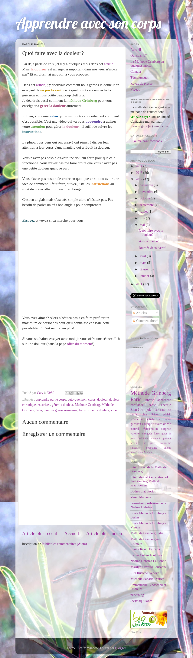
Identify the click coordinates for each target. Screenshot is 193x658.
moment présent (161, 438)
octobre (145, 198)
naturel (134, 429)
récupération (150, 429)
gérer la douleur (62, 405)
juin (143, 218)
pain (47, 410)
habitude (143, 438)
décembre (147, 185)
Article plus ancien (104, 533)
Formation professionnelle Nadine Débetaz (148, 505)
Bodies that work (142, 491)
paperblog (137, 595)
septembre (147, 205)
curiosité (160, 409)
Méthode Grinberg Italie (146, 533)
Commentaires (144, 321)
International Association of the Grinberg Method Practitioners (149, 481)
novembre (147, 192)
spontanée (151, 447)
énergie (166, 405)
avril (143, 256)
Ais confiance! (149, 241)
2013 (139, 173)
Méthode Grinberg (87, 405)
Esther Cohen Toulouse (146, 555)
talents (167, 447)
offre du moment (79, 344)
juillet (144, 211)
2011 (139, 284)
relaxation (136, 419)
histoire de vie (162, 424)
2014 (139, 166)
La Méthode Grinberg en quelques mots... (147, 64)
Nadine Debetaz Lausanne (148, 561)
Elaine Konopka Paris (145, 549)
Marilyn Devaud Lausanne (148, 567)
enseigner (147, 433)
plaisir (167, 414)
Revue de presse (141, 83)
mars (143, 263)
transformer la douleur (94, 410)
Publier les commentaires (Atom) (64, 544)
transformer (136, 452)
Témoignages (139, 77)
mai (143, 225)
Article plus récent (39, 533)
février (144, 269)
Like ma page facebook (146, 141)
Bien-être (136, 409)
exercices (44, 405)
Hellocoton (154, 338)
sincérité (135, 447)
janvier (145, 276)
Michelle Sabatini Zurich (147, 579)
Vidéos (135, 89)
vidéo (114, 410)
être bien (148, 452)
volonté (135, 433)
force (157, 433)
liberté (149, 400)
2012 (139, 179)
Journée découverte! (152, 248)
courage (147, 424)
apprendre (164, 400)
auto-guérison (77, 399)
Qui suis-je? (138, 55)
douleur (102, 399)
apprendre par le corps (51, 399)
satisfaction (154, 419)
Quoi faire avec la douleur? (151, 233)
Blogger (120, 648)
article (108, 64)
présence (135, 442)
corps (91, 399)
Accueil (71, 533)
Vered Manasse (140, 497)
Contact (135, 71)
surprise (166, 429)
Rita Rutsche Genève (144, 573)
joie (148, 409)
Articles (140, 313)
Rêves (155, 414)
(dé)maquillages (141, 601)
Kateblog (143, 338)
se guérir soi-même (64, 410)
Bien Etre (135, 632)
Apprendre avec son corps (88, 23)
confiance (137, 405)
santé (152, 405)
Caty (40, 393)
